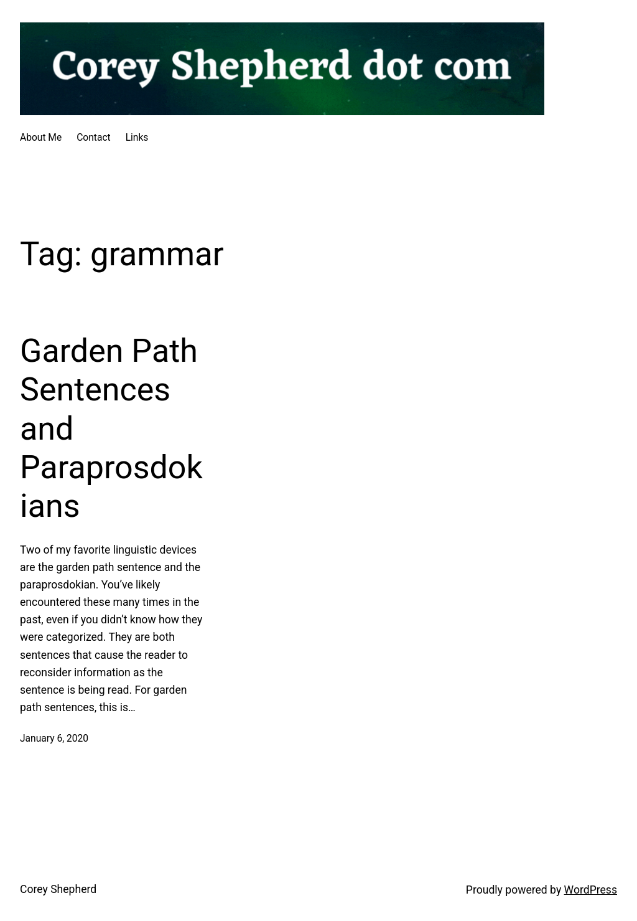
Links (137, 137)
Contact (93, 137)
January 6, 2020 (54, 738)
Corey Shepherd (58, 889)
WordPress (590, 890)
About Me (41, 137)
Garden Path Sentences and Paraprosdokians (111, 429)
